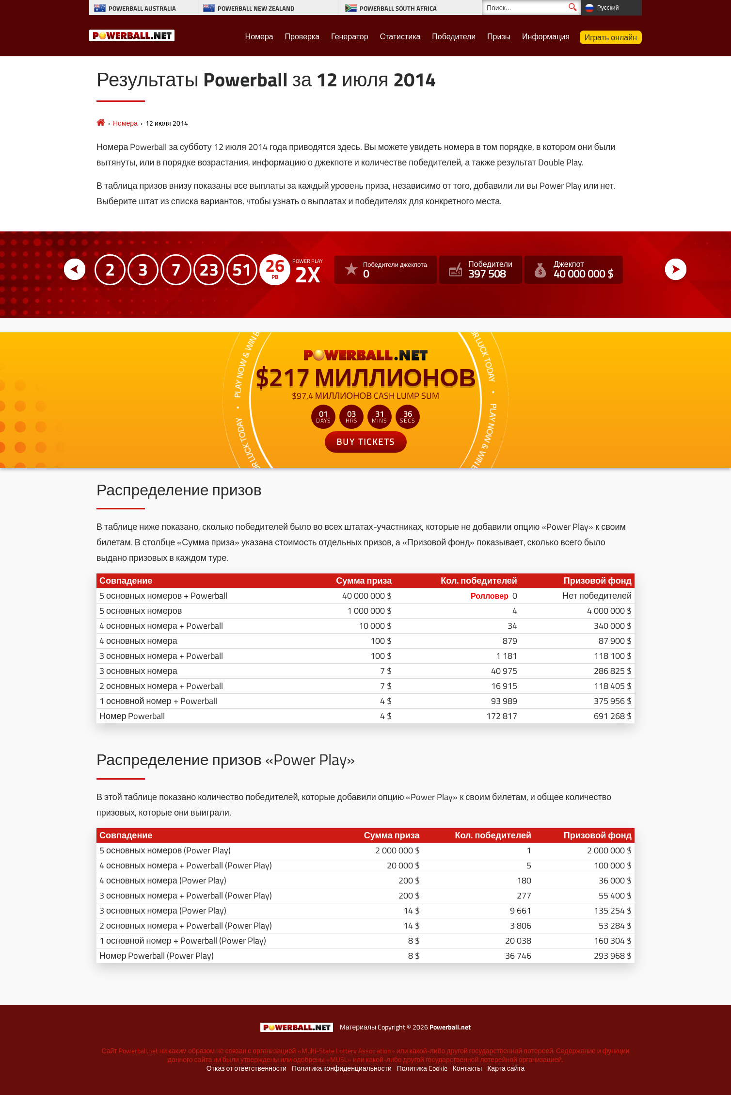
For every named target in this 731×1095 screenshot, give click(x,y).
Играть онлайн (611, 37)
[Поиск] (531, 7)
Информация (546, 36)
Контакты (467, 1068)
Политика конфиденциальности (342, 1068)
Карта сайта (505, 1068)
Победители (454, 36)
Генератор (349, 36)
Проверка (302, 36)
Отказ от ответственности (246, 1068)
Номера (259, 36)
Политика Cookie (422, 1068)
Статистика (400, 36)
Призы (498, 36)
